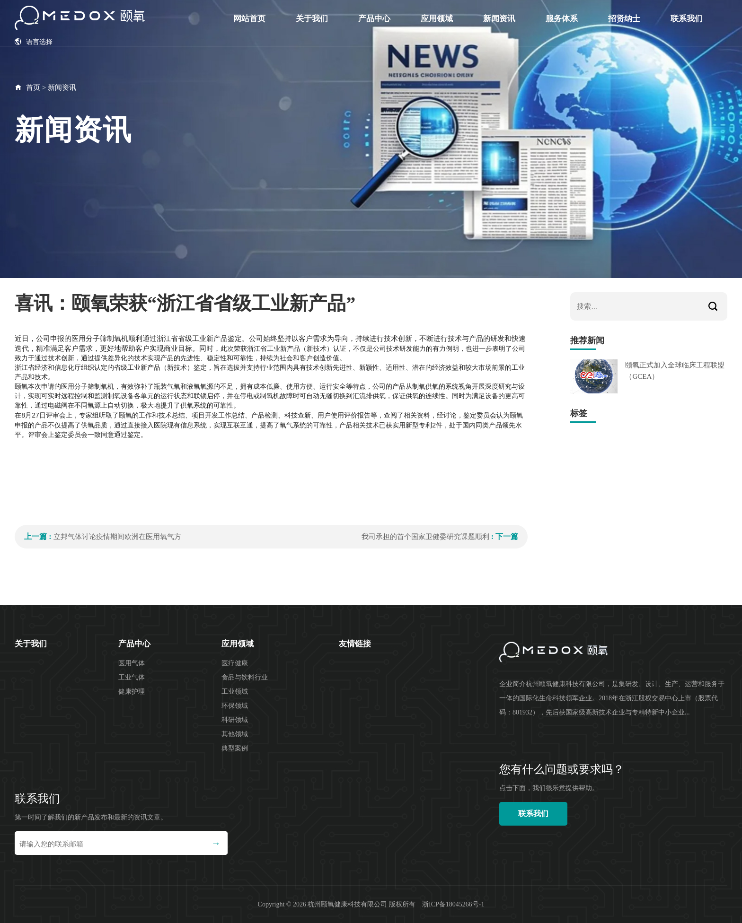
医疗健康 (234, 663)
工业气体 (131, 677)
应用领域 (437, 18)
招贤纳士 (624, 18)
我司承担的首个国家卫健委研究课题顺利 (425, 536)
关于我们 (312, 18)
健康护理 (131, 691)
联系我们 (687, 18)
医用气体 (131, 663)
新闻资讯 (499, 18)
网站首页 (249, 18)
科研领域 (234, 719)
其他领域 (234, 734)
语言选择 (34, 41)
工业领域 (234, 691)
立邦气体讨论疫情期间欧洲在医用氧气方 (117, 536)
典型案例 (234, 748)
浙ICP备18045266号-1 (453, 904)
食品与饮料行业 (244, 677)
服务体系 (562, 18)
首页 (33, 87)
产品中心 (374, 18)
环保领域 (234, 705)
